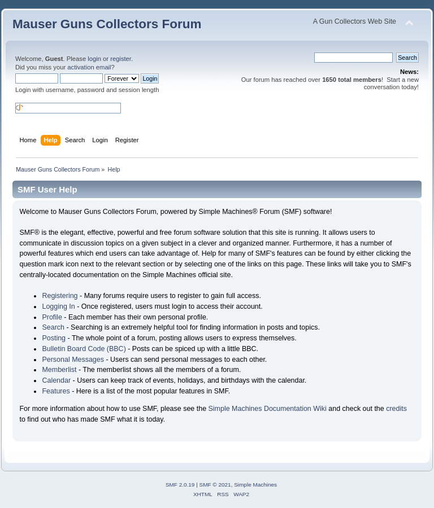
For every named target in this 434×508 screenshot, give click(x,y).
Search (53, 327)
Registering (59, 296)
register (120, 58)
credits (396, 409)
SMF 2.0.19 (180, 484)
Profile (52, 317)
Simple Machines (255, 484)
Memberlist (59, 370)
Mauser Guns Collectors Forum (106, 24)
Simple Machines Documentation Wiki (268, 409)
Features (56, 391)
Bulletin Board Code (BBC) (83, 349)
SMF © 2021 (215, 484)
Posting (54, 338)
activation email (89, 67)
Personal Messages (73, 360)
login (94, 58)
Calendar (56, 380)
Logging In (58, 306)
